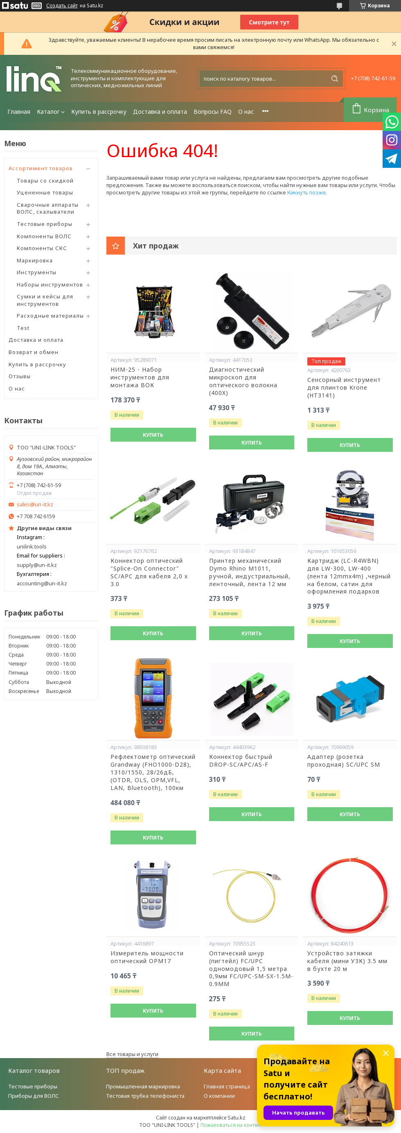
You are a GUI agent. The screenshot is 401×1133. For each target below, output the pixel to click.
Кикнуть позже (306, 192)
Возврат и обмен (34, 352)
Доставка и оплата (160, 111)
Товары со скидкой (45, 180)
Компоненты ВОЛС (44, 236)
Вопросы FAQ (213, 111)
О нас (246, 111)
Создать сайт (62, 6)
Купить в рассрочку (98, 111)
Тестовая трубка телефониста (145, 1095)
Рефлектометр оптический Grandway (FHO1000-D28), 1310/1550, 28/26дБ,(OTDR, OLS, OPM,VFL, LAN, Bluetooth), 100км (153, 772)
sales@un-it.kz (35, 504)
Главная (18, 111)
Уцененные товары (45, 192)
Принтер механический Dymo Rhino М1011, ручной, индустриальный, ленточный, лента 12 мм (250, 572)
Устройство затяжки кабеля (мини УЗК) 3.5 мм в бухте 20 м (347, 961)
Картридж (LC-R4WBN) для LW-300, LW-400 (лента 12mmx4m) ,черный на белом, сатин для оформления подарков (349, 576)
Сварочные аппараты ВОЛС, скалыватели (48, 208)
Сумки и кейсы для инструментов (45, 300)
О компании (219, 1095)
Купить (153, 434)
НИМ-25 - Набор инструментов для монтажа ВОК (139, 377)
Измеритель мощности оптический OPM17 (147, 957)
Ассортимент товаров (41, 168)
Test (23, 328)
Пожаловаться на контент (231, 1125)
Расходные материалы (50, 315)
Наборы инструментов (50, 284)
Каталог (48, 111)
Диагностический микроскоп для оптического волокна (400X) (243, 381)
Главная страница (227, 1086)
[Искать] (335, 78)
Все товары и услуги (132, 1054)
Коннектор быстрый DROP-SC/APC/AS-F (241, 760)
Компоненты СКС (42, 248)
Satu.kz (237, 1117)
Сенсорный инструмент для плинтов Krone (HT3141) (344, 387)
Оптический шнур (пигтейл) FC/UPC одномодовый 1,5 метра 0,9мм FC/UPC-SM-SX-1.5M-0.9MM (251, 969)
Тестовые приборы (44, 224)
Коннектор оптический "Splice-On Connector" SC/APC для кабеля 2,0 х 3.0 (149, 572)
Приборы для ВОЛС (33, 1095)
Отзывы (20, 376)
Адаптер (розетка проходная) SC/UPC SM (343, 760)
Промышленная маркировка (143, 1086)
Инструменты (36, 272)
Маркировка (35, 260)
